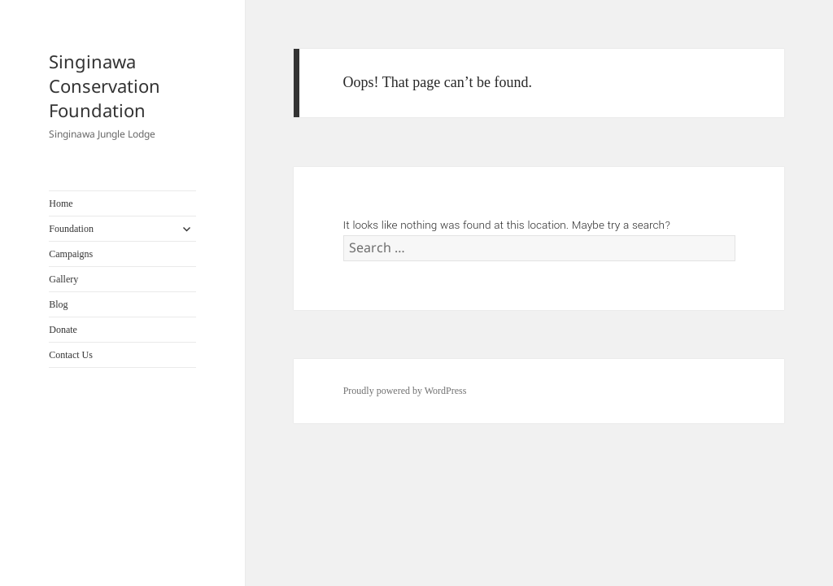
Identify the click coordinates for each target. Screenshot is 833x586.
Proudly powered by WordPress (405, 390)
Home (60, 203)
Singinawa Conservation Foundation (104, 85)
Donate (63, 329)
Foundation (71, 228)
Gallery (63, 279)
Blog (58, 304)
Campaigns (71, 254)
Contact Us (71, 355)
